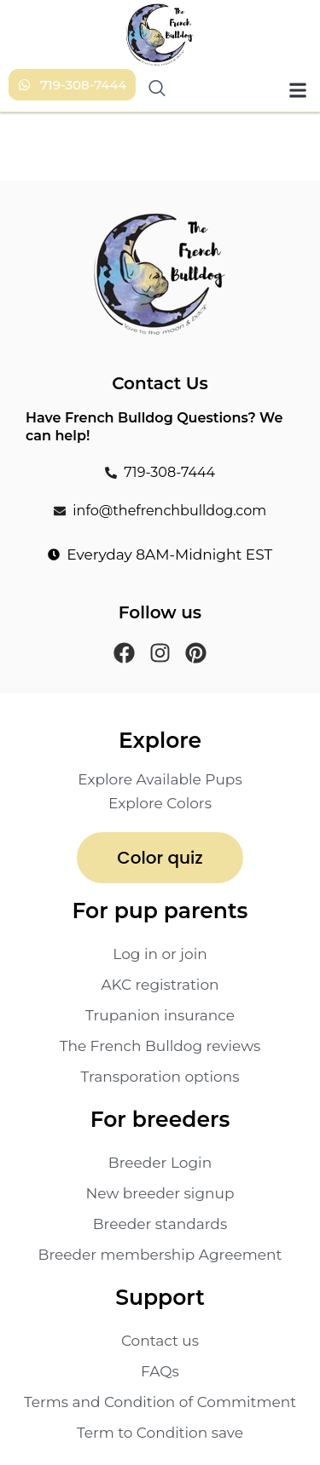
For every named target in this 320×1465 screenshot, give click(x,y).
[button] (297, 90)
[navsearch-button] (155, 90)
